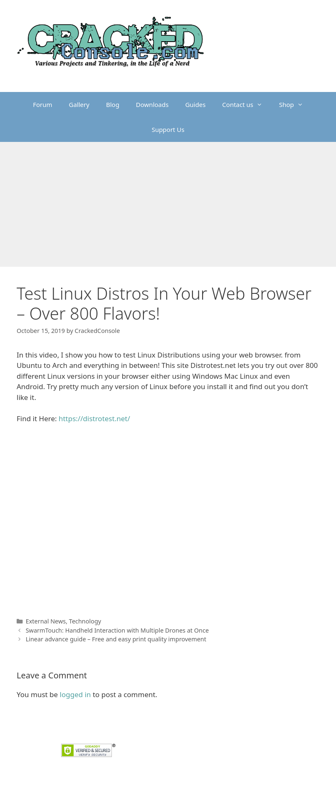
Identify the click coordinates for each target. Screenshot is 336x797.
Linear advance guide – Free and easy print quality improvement (116, 639)
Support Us (168, 129)
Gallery (79, 104)
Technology (85, 621)
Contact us (246, 104)
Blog (112, 104)
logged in (75, 694)
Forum (42, 104)
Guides (195, 104)
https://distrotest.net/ (94, 418)
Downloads (152, 104)
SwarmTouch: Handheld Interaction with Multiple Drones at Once (117, 630)
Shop (295, 104)
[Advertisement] (168, 204)
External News (46, 621)
